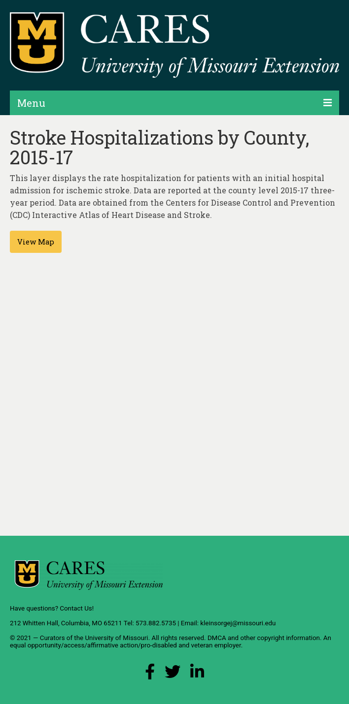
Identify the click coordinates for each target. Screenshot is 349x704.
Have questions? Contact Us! (52, 608)
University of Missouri (116, 638)
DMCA (217, 638)
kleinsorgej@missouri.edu (238, 623)
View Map (35, 241)
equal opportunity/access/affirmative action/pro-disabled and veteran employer (125, 645)
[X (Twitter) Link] (172, 674)
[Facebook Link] (150, 674)
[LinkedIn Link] (197, 674)
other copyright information (280, 638)
